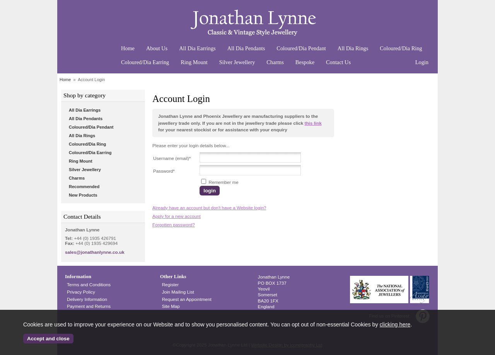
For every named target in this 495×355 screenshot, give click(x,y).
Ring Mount (194, 62)
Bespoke (304, 62)
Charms (274, 62)
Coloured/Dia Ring (401, 48)
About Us (156, 48)
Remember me (220, 182)
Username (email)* (172, 158)
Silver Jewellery (237, 62)
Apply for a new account (176, 216)
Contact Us (338, 62)
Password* (164, 170)
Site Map (171, 306)
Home (128, 48)
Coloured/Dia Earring (145, 62)
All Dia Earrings (197, 48)
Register (170, 284)
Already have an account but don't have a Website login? (209, 207)
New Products (83, 195)
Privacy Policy (81, 291)
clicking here (395, 324)
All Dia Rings (353, 48)
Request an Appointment (187, 299)
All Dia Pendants (246, 48)
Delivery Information (87, 299)
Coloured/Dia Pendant (301, 48)
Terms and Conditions (89, 284)
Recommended (84, 186)
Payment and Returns (89, 306)
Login (421, 62)
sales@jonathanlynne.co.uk (95, 252)
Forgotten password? (173, 224)
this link (312, 123)
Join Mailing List (178, 291)
